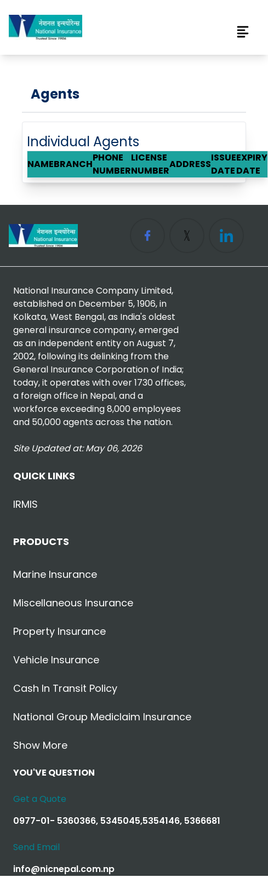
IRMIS (25, 504)
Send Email (36, 847)
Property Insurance (59, 631)
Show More (40, 745)
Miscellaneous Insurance (73, 603)
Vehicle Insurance (56, 660)
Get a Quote (39, 799)
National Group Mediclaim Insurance (102, 717)
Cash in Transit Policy (65, 688)
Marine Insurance (55, 574)
